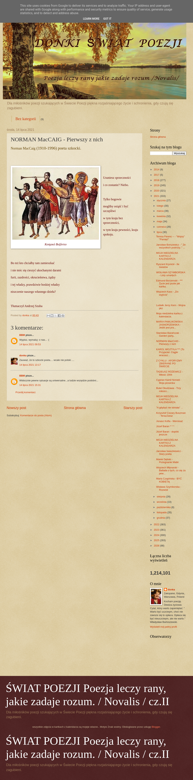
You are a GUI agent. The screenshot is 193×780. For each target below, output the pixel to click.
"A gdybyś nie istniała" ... (169, 407)
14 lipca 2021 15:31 (30, 385)
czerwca (161, 226)
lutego (160, 205)
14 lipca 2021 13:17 (30, 364)
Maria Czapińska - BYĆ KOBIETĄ (169, 480)
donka (23, 355)
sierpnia (161, 496)
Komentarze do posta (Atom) (36, 415)
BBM (22, 335)
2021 (157, 196)
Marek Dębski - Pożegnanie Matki (167, 461)
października (164, 507)
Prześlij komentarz (25, 392)
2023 (157, 529)
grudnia (161, 517)
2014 (157, 169)
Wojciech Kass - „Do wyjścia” (167, 293)
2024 (157, 535)
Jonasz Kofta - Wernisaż (169, 421)
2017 (157, 174)
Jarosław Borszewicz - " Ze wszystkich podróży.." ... (171, 246)
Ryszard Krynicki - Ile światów (167, 265)
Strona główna (75, 408)
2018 (157, 180)
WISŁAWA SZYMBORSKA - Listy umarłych (170, 274)
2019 (157, 185)
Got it (107, 18)
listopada (162, 512)
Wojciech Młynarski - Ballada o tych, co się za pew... (171, 470)
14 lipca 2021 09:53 (30, 344)
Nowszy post (16, 408)
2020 (157, 190)
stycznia (161, 200)
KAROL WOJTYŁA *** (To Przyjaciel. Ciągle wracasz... (170, 352)
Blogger (156, 726)
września (162, 501)
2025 (157, 540)
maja (160, 221)
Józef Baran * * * (165, 426)
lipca (159, 232)
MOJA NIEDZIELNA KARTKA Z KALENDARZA (167, 255)
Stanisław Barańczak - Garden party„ (168, 334)
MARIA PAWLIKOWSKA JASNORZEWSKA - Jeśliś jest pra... (169, 324)
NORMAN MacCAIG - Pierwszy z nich (168, 342)
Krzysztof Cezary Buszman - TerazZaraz (171, 414)
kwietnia (161, 216)
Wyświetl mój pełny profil (163, 626)
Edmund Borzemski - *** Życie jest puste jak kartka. (169, 283)
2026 (157, 545)
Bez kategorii (25, 119)
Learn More (91, 18)
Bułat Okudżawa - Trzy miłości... (168, 389)
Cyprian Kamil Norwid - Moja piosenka (168, 381)
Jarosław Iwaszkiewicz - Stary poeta (169, 452)
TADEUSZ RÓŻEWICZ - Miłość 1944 (169, 373)
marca (160, 210)
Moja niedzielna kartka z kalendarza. (169, 315)
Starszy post (132, 408)
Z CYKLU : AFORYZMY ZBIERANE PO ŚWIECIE (169, 363)
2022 (157, 524)
